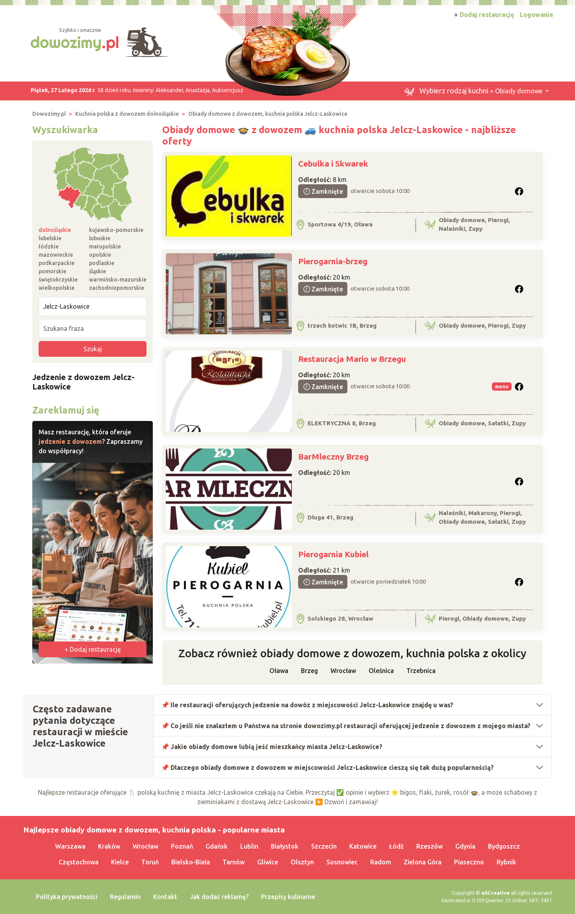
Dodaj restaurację (484, 14)
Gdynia (465, 846)
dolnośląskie (55, 230)
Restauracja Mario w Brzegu (352, 358)
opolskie (100, 255)
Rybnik (506, 862)
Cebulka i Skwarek (333, 163)
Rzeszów (429, 846)
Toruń (150, 862)
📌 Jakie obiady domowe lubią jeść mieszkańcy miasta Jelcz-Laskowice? (272, 746)
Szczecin (324, 846)
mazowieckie (56, 255)
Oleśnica (381, 670)
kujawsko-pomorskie (116, 230)
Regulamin (125, 896)
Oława (278, 670)
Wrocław (343, 670)
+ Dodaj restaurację (93, 649)
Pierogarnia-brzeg (332, 261)
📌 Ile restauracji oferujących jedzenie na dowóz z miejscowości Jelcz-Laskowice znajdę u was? (307, 704)
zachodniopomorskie (116, 288)
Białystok (285, 846)
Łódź (396, 846)
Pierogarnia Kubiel (333, 554)
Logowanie (536, 14)
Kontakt (165, 896)
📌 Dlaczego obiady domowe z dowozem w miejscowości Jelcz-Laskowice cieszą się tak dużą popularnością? (327, 767)
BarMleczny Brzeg (333, 456)
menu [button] (501, 386)
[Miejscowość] (93, 306)
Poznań (182, 846)
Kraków (109, 846)
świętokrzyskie (58, 279)
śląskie (97, 271)
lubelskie (50, 238)
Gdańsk (217, 846)
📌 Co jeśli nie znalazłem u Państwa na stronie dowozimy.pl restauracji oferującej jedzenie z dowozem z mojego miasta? (346, 725)
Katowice (363, 846)
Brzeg (309, 670)
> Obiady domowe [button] (473, 91)
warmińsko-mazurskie (118, 279)
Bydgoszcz (504, 846)
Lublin (249, 846)
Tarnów (234, 862)
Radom (380, 862)
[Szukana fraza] (93, 328)
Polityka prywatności (66, 896)
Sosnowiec (342, 862)
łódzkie (49, 246)
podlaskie (101, 263)
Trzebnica (421, 670)
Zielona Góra (422, 862)
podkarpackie (56, 263)
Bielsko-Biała (190, 862)
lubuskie (99, 238)
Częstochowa (78, 862)
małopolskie (105, 246)
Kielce (120, 862)
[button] (519, 191)
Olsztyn (302, 862)
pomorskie (52, 271)
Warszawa (70, 846)
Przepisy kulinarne (288, 896)
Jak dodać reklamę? (219, 896)
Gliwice (267, 862)
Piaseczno (469, 862)
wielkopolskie (56, 288)
